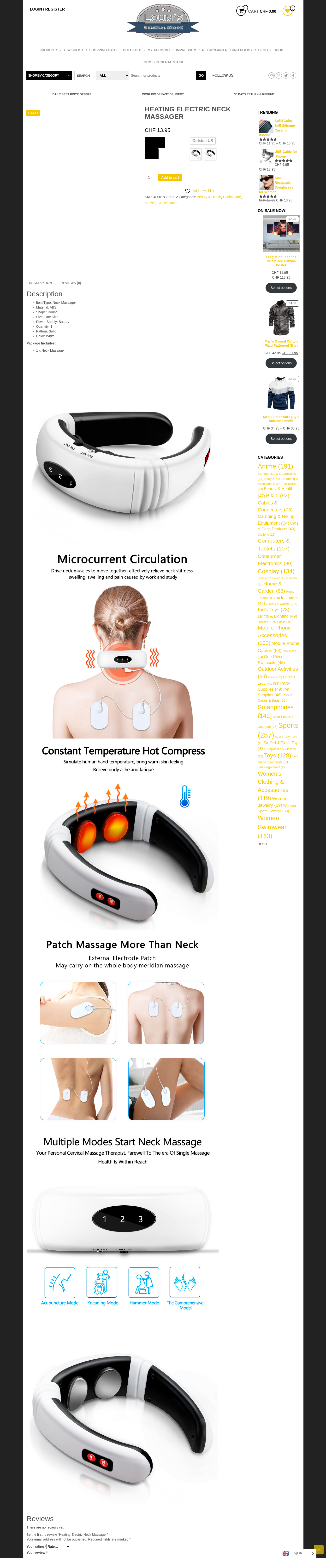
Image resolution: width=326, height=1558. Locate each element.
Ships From (155, 142)
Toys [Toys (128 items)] (277, 755)
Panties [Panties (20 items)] (275, 677)
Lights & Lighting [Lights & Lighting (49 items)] (277, 616)
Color (151, 153)
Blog (263, 50)
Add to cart (170, 177)
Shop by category (43, 75)
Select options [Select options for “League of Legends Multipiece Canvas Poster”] (281, 288)
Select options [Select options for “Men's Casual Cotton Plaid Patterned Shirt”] (281, 363)
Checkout (132, 50)
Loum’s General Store (163, 62)
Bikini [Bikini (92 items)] (277, 495)
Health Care (232, 197)
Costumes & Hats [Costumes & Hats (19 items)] (270, 578)
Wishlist (75, 50)
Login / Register (47, 9)
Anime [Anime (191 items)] (275, 466)
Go (201, 75)
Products (51, 50)
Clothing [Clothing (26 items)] (267, 534)
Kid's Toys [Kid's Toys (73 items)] (274, 609)
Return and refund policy (227, 50)
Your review (37, 1552)
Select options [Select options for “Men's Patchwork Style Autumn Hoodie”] (281, 439)
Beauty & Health (209, 197)
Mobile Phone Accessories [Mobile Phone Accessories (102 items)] (274, 635)
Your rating (37, 1546)
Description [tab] (40, 283)
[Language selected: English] (298, 1553)
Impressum (186, 50)
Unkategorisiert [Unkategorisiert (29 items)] (272, 767)
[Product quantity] (151, 177)
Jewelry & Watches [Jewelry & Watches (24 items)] (281, 604)
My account (159, 50)
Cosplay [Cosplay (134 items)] (276, 571)
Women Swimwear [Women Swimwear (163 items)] (272, 826)
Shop (278, 50)
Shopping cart (103, 50)
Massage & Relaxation (161, 203)
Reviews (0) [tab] (70, 283)
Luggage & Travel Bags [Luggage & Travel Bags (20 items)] (274, 621)
